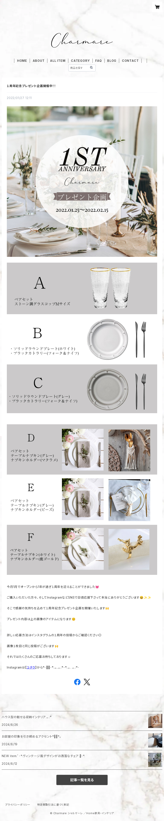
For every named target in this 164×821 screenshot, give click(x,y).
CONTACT (130, 60)
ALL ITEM (57, 60)
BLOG (111, 60)
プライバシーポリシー (17, 804)
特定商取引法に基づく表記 (53, 804)
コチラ (31, 667)
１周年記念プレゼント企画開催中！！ (31, 86)
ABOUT (39, 60)
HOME (22, 60)
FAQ (98, 60)
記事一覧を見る (82, 780)
